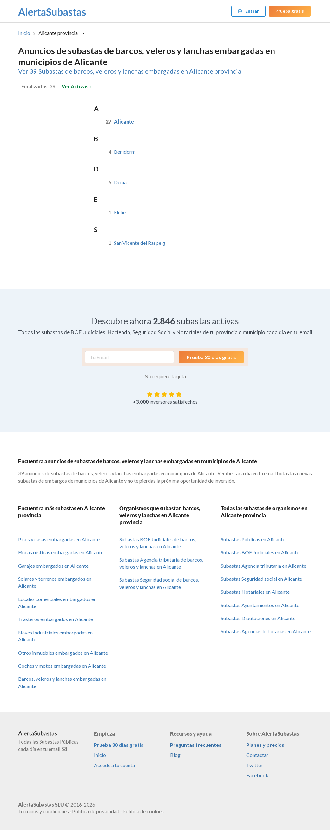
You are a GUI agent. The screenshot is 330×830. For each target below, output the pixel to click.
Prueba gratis (289, 11)
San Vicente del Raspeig (139, 243)
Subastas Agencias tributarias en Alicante (266, 631)
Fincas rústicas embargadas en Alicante (60, 552)
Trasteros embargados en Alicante (55, 619)
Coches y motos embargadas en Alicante (62, 666)
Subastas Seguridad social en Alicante (261, 579)
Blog (175, 755)
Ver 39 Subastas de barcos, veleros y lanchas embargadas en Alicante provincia (129, 71)
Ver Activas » (77, 86)
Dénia (120, 182)
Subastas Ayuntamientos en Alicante (260, 605)
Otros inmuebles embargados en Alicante (63, 653)
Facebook (257, 775)
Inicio (24, 33)
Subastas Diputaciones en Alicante (258, 618)
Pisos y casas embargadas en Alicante (59, 539)
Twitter (254, 765)
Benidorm (124, 152)
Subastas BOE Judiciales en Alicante (260, 552)
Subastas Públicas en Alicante (253, 539)
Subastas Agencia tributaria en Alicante (263, 566)
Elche (120, 212)
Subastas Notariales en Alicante (255, 592)
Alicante (124, 121)
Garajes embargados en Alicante (53, 566)
